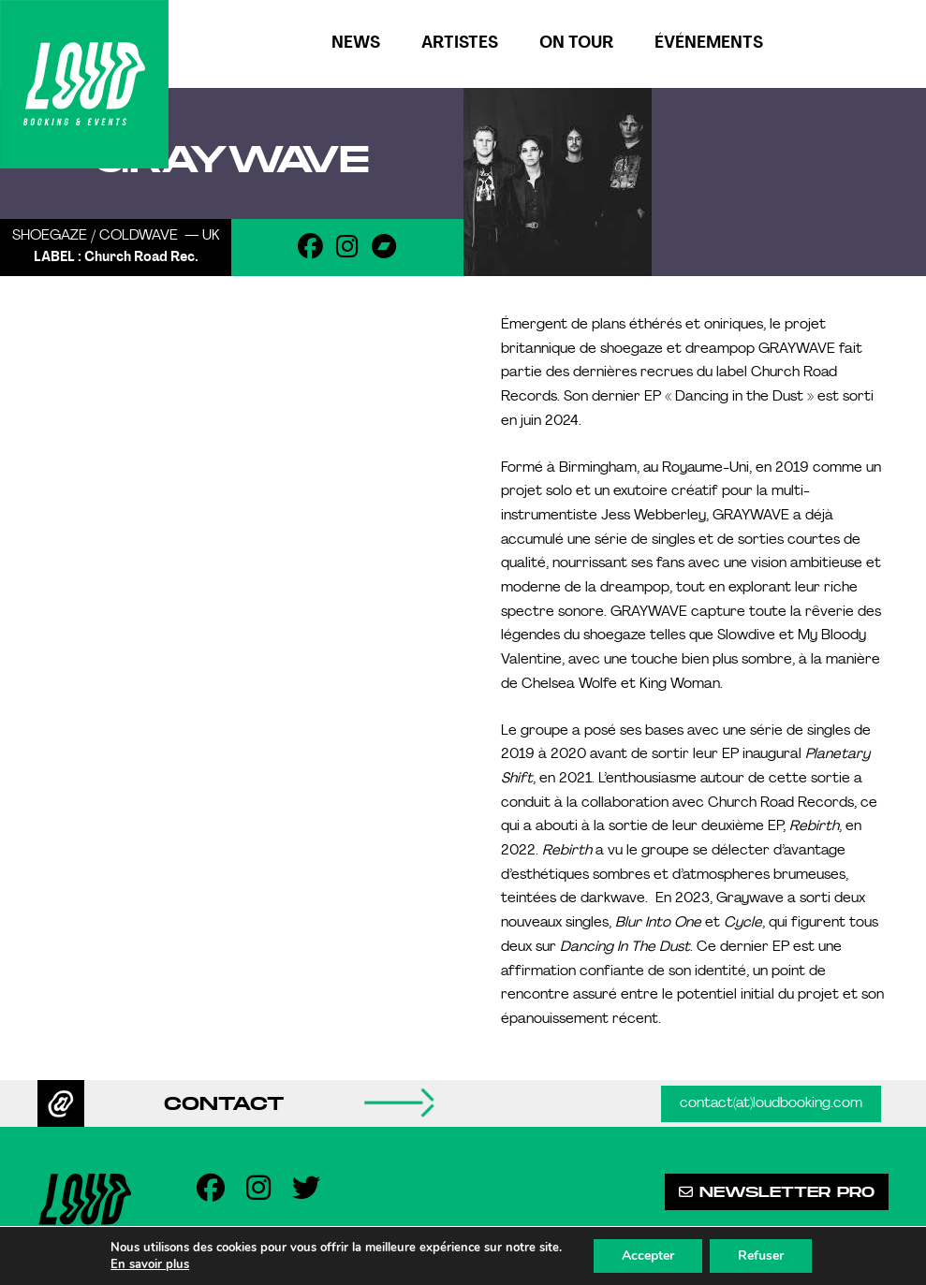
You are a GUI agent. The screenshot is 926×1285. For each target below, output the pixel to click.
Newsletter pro (777, 1192)
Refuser (761, 1255)
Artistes (459, 43)
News (355, 43)
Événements (708, 43)
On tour (576, 43)
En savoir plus (149, 1264)
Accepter (648, 1255)
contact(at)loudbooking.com (771, 1104)
